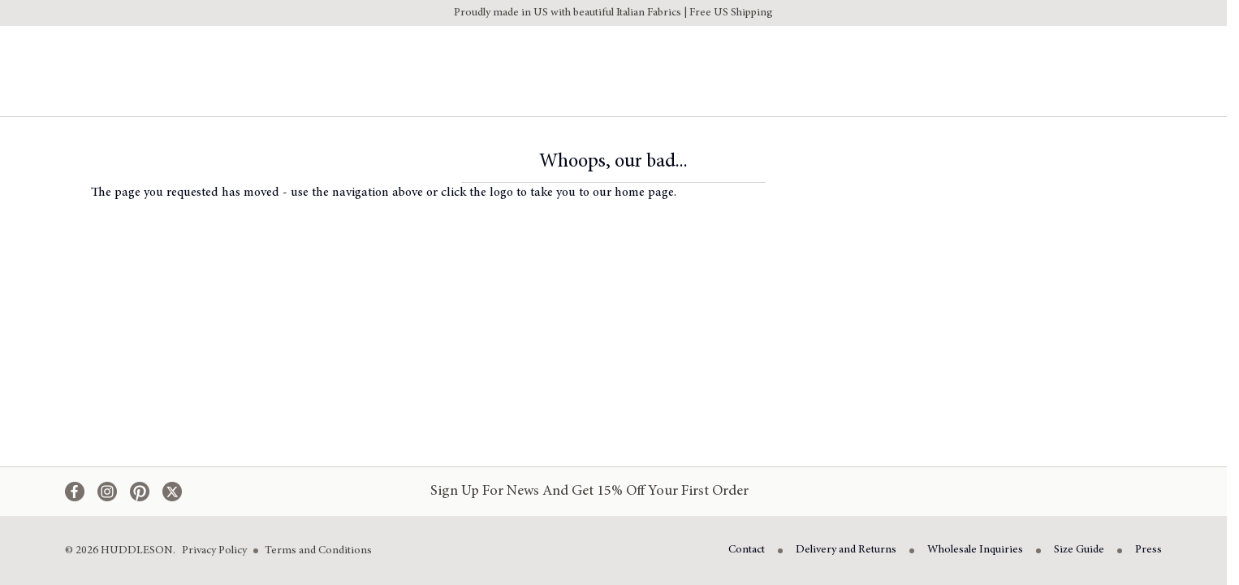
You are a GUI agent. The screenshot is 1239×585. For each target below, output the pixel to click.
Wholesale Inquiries (975, 550)
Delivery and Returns (846, 550)
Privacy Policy (214, 551)
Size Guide (1079, 550)
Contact (746, 550)
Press (1148, 550)
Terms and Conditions (318, 551)
